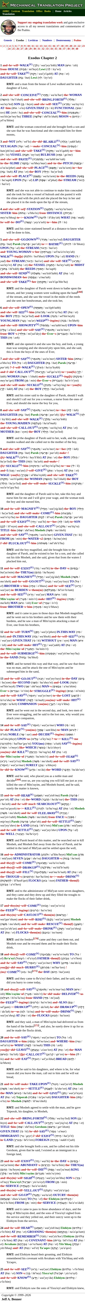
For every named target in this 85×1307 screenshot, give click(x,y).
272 (36, 1025)
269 (18, 779)
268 (80, 292)
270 (36, 938)
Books (47, 11)
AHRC (6, 11)
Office (39, 11)
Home (58, 11)
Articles (67, 11)
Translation (28, 11)
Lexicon (16, 11)
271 (35, 971)
